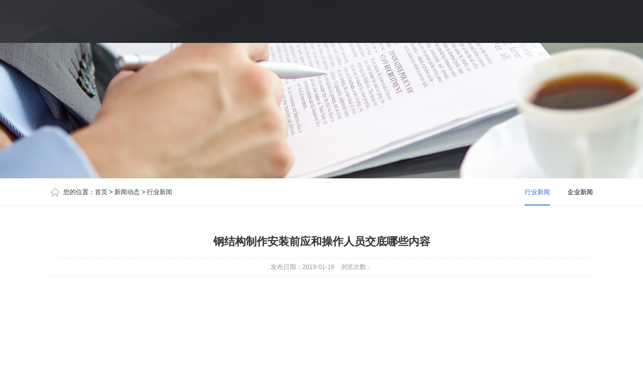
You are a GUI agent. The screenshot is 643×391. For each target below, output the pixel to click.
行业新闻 (159, 192)
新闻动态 (127, 192)
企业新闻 (580, 192)
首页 (101, 192)
